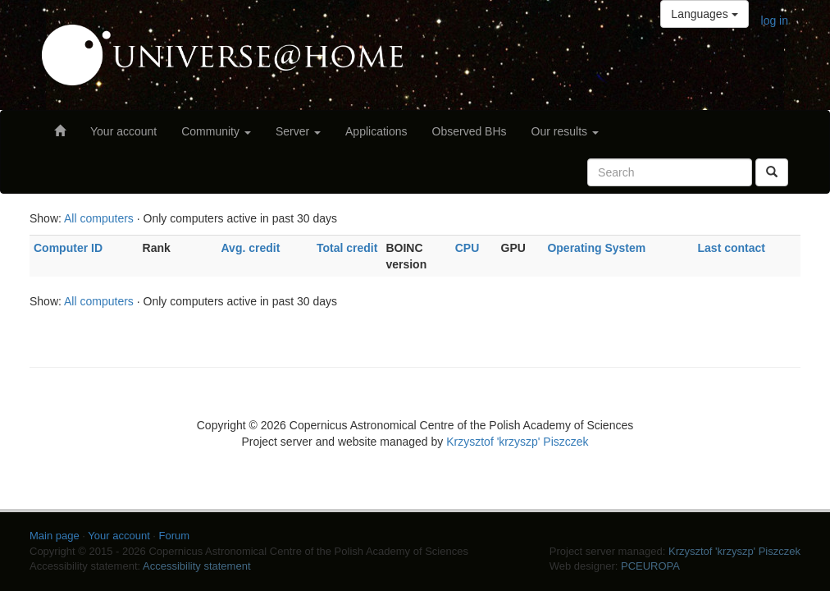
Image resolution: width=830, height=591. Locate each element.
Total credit (347, 247)
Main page (55, 535)
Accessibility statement (197, 566)
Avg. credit (250, 247)
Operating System (596, 247)
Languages (704, 14)
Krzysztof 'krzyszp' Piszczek (517, 441)
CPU (467, 247)
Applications (376, 131)
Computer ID (68, 247)
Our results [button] (565, 131)
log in (774, 20)
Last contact (731, 247)
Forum (174, 535)
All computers (99, 218)
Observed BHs (469, 131)
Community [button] (216, 131)
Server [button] (298, 131)
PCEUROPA (650, 566)
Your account (123, 131)
